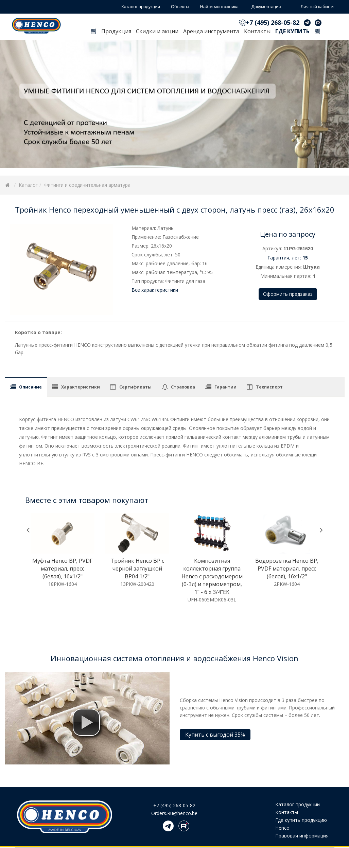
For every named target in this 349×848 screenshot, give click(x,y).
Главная (93, 32)
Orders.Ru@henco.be (174, 813)
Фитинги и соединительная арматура (87, 185)
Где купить (292, 31)
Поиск (317, 32)
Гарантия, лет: (287, 257)
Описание (30, 387)
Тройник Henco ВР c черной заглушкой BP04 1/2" (137, 568)
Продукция (116, 31)
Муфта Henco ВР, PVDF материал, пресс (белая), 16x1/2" (62, 568)
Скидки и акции (157, 31)
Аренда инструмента (211, 31)
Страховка (183, 387)
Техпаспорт (269, 387)
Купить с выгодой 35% (215, 734)
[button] (86, 722)
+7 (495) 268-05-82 (272, 22)
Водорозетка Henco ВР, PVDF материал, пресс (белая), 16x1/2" (286, 568)
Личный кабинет (313, 7)
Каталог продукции (297, 804)
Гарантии (225, 387)
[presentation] (28, 530)
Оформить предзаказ (288, 294)
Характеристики (80, 387)
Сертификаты (135, 387)
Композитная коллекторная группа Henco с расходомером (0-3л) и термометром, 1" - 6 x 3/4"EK (212, 576)
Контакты (257, 31)
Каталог (28, 185)
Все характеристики (155, 290)
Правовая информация (302, 835)
